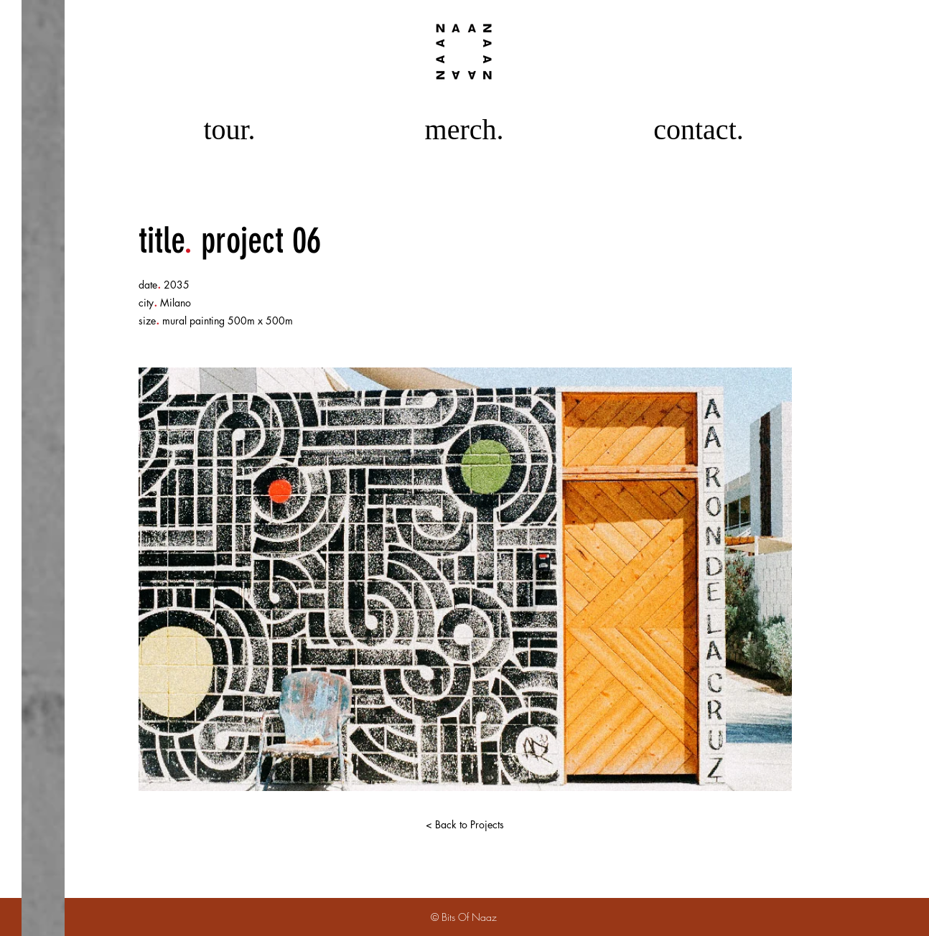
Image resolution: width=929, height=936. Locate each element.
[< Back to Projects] (464, 824)
